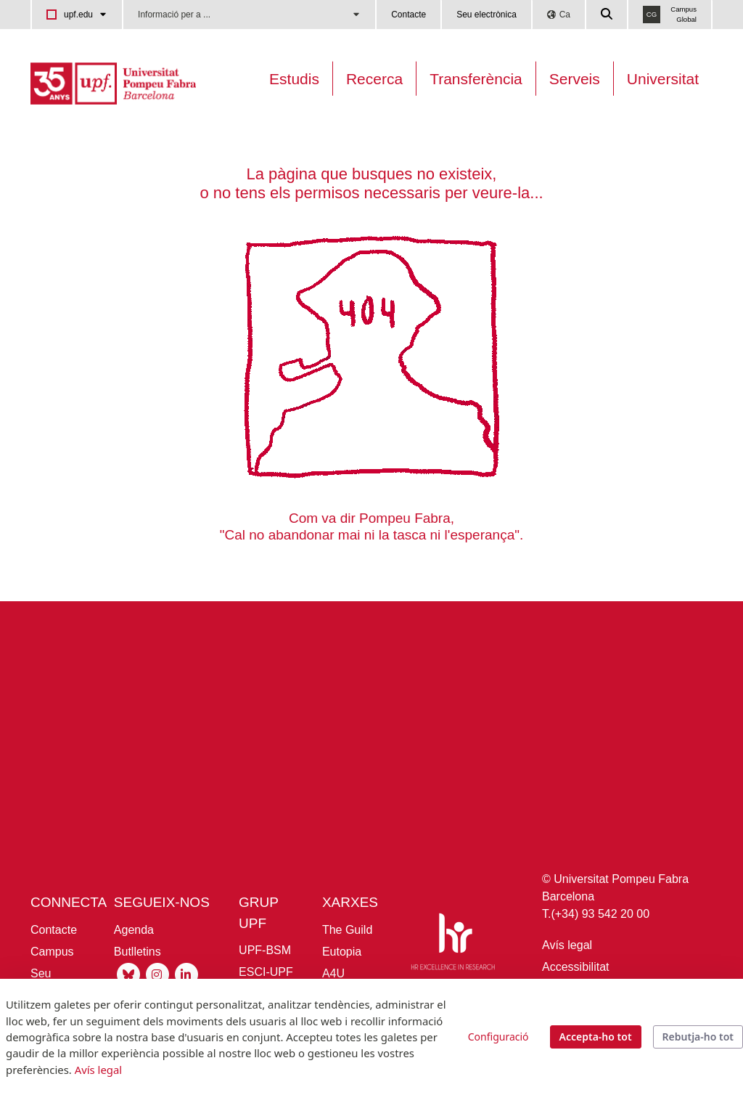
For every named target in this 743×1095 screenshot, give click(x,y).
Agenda (134, 930)
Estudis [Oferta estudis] (294, 78)
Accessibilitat (575, 967)
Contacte (408, 14)
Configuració (498, 1036)
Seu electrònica (486, 14)
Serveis (574, 78)
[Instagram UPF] (157, 973)
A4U (333, 973)
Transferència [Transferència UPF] (476, 78)
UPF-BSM (265, 950)
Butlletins (137, 951)
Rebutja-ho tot (698, 1036)
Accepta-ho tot (595, 1036)
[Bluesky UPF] (128, 973)
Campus (52, 951)
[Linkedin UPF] (186, 973)
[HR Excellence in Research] (453, 944)
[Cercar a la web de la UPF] (607, 14)
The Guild (347, 930)
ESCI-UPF (266, 972)
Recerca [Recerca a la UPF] (374, 78)
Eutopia (341, 951)
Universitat (663, 78)
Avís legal (567, 945)
